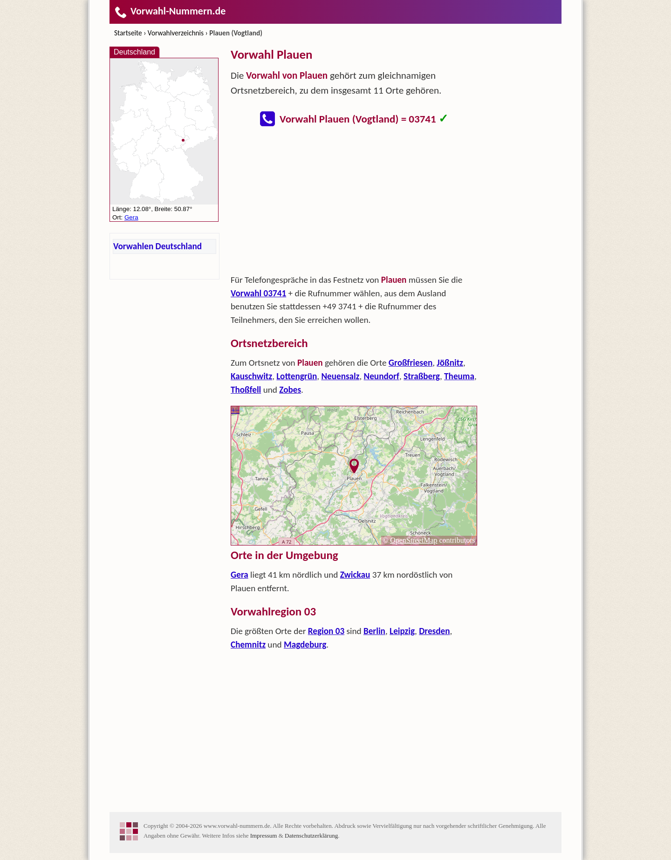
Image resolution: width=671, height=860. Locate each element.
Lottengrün (296, 376)
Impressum (263, 835)
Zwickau (355, 574)
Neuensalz (340, 376)
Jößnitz (450, 362)
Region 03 (326, 631)
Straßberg (422, 376)
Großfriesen (410, 362)
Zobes (290, 389)
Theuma (459, 376)
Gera (239, 574)
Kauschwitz (251, 376)
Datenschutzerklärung (311, 835)
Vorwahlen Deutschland (157, 246)
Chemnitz (248, 644)
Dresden (434, 631)
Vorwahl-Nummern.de (170, 11)
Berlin (374, 631)
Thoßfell (246, 389)
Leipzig (402, 631)
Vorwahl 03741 (258, 293)
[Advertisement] (354, 203)
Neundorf (381, 376)
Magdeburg (305, 644)
